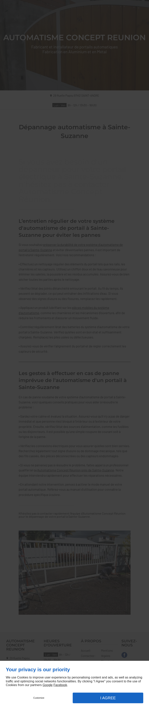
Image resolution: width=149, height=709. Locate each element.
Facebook (60, 685)
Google (47, 685)
